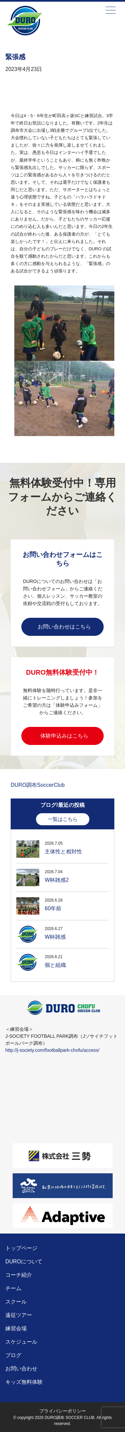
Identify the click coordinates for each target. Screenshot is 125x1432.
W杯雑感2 (57, 880)
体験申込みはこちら (64, 736)
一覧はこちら (63, 819)
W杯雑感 (55, 937)
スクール (16, 1301)
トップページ (21, 1248)
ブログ (13, 1355)
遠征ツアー (18, 1315)
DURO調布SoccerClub (38, 785)
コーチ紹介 (18, 1275)
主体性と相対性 (63, 851)
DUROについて (23, 1261)
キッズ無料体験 (24, 1382)
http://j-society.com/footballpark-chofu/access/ (52, 1050)
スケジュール (21, 1342)
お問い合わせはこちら (64, 626)
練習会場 (16, 1328)
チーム (13, 1288)
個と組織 (55, 965)
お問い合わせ (21, 1368)
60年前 (53, 908)
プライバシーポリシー (62, 1411)
